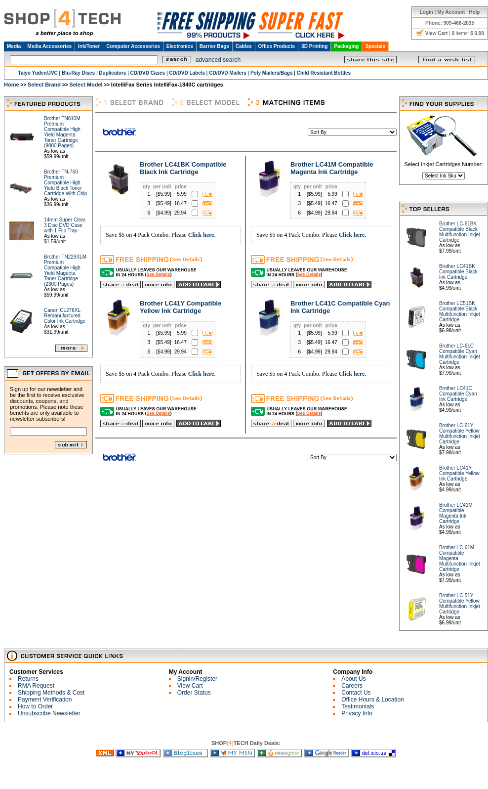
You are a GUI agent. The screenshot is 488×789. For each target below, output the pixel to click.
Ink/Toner (89, 46)
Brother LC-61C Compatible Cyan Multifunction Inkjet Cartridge (459, 354)
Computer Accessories (133, 46)
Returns (28, 678)
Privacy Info (356, 713)
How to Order (35, 706)
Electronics (179, 46)
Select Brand (44, 85)
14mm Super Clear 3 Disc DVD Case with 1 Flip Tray (64, 225)
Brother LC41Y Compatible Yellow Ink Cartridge (180, 307)
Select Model (85, 85)
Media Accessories (49, 46)
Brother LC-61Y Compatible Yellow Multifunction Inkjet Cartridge (459, 433)
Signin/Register (197, 678)
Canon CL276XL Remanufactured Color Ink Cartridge (64, 315)
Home (11, 85)
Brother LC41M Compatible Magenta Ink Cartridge (331, 168)
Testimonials (357, 706)
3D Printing (314, 46)
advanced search (218, 59)
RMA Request (36, 685)
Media (14, 46)
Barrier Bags (214, 46)
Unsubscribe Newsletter (49, 713)
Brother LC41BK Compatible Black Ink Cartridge (183, 168)
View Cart (190, 685)
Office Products (276, 46)
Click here (201, 234)
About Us (353, 678)
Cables (244, 46)
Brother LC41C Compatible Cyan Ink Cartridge (458, 394)
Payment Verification (45, 699)
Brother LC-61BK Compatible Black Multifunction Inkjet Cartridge (459, 232)
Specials (375, 46)
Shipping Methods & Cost (51, 692)
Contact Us (355, 692)
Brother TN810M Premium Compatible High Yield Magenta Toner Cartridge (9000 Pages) (62, 132)
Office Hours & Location (372, 699)
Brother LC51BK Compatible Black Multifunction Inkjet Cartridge (459, 311)
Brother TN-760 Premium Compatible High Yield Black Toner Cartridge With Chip (65, 182)
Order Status (194, 692)
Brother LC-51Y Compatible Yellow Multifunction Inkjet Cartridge (459, 603)
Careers (352, 685)
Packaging (346, 46)
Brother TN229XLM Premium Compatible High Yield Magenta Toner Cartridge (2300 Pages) (65, 270)
